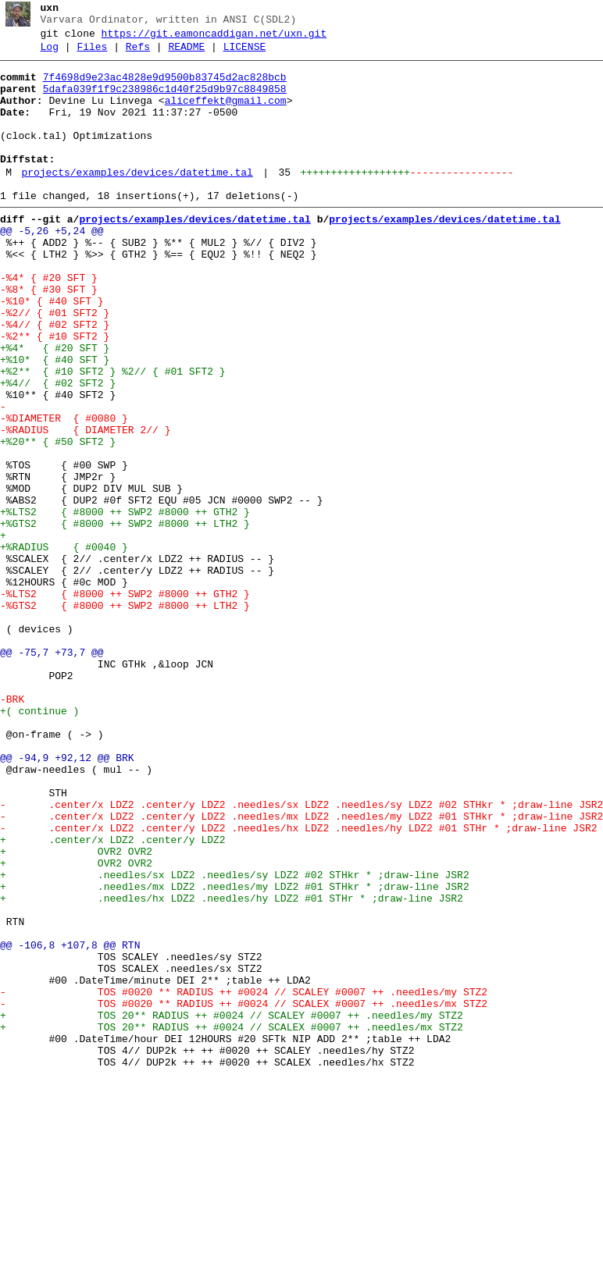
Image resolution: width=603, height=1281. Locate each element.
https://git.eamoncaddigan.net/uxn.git (214, 38)
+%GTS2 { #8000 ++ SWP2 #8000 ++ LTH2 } (125, 617)
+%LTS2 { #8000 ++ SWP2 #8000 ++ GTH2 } (125, 603)
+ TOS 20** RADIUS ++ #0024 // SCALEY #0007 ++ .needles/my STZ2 (231, 1208)
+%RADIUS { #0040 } (64, 646)
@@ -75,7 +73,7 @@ (52, 772)
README (186, 54)
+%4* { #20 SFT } (54, 407)
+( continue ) (39, 842)
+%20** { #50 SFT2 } (58, 519)
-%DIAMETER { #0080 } (64, 491)
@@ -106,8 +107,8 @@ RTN (70, 1123)
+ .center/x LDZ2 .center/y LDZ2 (115, 997)
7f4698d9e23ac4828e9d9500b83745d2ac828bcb (165, 87)
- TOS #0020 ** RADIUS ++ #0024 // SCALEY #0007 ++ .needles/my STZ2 (243, 1179)
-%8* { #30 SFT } (49, 336)
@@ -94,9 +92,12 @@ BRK (67, 898)
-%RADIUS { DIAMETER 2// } (85, 505)
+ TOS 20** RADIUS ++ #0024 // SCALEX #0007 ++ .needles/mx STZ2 (231, 1222)
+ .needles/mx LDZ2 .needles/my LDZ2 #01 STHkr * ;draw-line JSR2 (234, 1053)
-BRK (12, 828)
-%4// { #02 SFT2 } (54, 379)
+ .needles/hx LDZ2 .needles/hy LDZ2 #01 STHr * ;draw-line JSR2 (231, 1067)
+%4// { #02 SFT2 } (58, 449)
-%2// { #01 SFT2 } (54, 365)
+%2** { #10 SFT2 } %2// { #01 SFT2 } (113, 435)
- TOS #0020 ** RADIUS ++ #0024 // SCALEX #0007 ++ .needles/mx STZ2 (243, 1194)
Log (50, 54)
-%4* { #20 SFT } (49, 322)
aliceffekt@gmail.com (226, 115)
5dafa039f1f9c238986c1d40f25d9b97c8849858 (165, 101)
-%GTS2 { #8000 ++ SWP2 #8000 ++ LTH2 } (125, 716)
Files (92, 54)
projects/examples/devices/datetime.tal (136, 201)
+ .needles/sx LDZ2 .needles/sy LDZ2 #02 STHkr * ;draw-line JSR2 (234, 1039)
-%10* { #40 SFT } (52, 350)
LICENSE (244, 54)
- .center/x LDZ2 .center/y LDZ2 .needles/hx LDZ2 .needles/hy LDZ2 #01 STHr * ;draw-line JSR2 (298, 983)
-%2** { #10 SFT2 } (54, 393)
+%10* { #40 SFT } (54, 421)
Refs (138, 54)
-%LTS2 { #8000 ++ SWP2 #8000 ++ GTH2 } (125, 702)
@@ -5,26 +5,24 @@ (52, 266)
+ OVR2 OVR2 (79, 1011)
